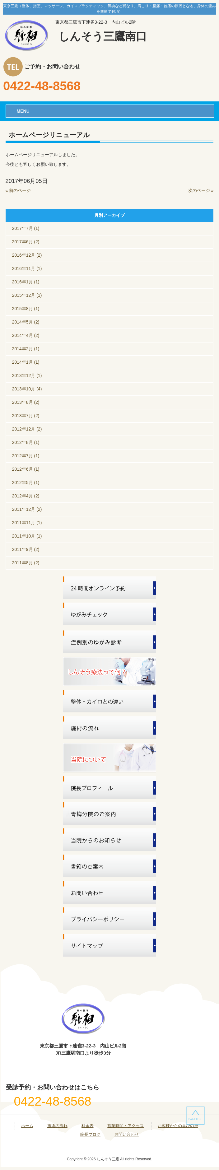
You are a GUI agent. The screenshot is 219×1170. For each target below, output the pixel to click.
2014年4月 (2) (26, 335)
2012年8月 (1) (26, 442)
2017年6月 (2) (26, 241)
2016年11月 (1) (27, 268)
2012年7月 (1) (26, 455)
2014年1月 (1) (26, 362)
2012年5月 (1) (26, 482)
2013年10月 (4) (27, 388)
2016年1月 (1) (26, 281)
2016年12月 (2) (27, 255)
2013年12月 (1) (27, 375)
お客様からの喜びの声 (178, 1125)
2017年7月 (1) (26, 228)
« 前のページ (18, 190)
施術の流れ (57, 1125)
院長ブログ (90, 1134)
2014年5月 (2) (26, 321)
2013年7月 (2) (26, 415)
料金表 (88, 1125)
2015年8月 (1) (26, 308)
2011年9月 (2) (26, 549)
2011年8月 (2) (26, 562)
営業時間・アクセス (125, 1125)
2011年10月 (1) (27, 536)
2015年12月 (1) (27, 295)
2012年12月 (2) (27, 429)
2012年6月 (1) (26, 469)
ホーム (27, 1125)
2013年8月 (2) (26, 402)
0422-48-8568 (42, 86)
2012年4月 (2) (26, 495)
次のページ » (201, 190)
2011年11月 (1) (27, 522)
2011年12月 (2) (27, 509)
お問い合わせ (126, 1134)
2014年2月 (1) (26, 348)
